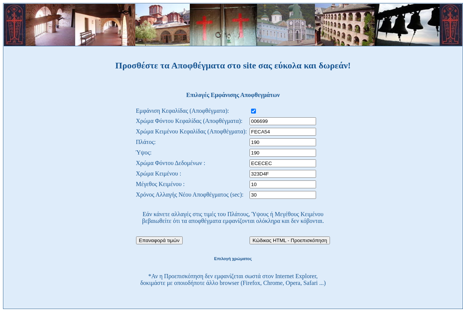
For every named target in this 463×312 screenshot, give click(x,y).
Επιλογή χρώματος (233, 258)
